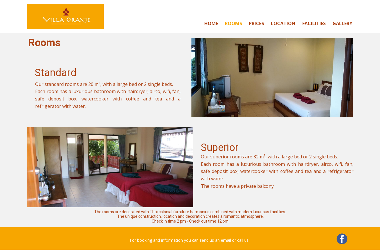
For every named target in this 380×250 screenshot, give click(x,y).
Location (283, 23)
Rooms (233, 23)
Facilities (314, 23)
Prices (256, 23)
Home (211, 23)
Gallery (342, 23)
